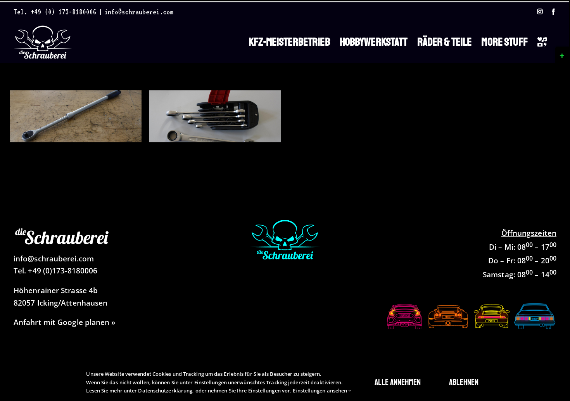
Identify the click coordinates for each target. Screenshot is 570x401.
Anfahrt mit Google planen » (65, 322)
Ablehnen (463, 382)
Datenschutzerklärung (165, 390)
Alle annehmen (398, 382)
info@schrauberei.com (138, 11)
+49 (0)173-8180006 (62, 271)
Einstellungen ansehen (322, 390)
